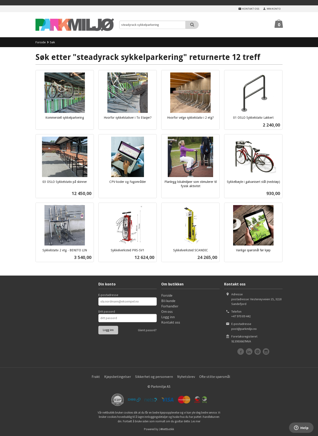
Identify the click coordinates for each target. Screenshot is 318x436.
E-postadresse (108, 295)
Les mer (195, 421)
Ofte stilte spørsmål (214, 376)
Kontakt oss (170, 322)
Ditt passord (106, 311)
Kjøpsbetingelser (117, 376)
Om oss (167, 311)
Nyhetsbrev (186, 376)
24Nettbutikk (166, 429)
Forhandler (169, 306)
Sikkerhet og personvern (154, 376)
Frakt (96, 376)
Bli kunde (168, 300)
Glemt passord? (147, 330)
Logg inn (168, 317)
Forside (40, 42)
